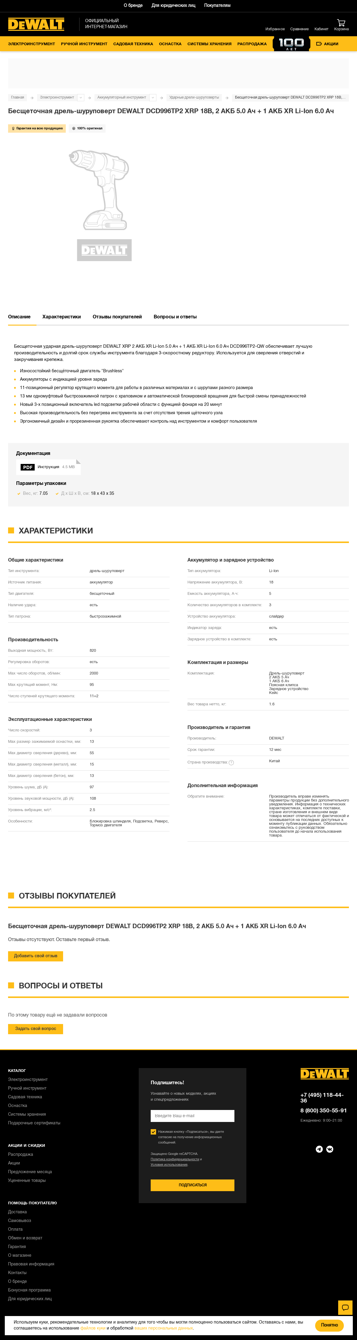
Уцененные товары (27, 1181)
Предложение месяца (30, 1172)
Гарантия (17, 1247)
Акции (327, 44)
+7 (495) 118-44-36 (322, 1098)
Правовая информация (31, 1264)
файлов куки (93, 1328)
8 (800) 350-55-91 (323, 1111)
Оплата (15, 1230)
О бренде (133, 6)
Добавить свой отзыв (35, 956)
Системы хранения (209, 44)
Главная (17, 97)
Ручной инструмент (84, 44)
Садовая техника (133, 44)
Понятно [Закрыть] (329, 1325)
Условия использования (169, 1164)
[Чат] (345, 1307)
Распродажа (252, 44)
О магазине (19, 1256)
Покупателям (217, 6)
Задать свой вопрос (35, 1029)
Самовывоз (19, 1221)
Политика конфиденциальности (175, 1159)
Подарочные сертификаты (34, 1123)
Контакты (17, 1273)
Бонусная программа (29, 1290)
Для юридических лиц (173, 6)
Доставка (17, 1212)
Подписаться (193, 1185)
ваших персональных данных (164, 1328)
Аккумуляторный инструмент (121, 97)
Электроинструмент (31, 44)
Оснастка (170, 44)
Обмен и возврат (25, 1238)
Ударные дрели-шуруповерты (194, 97)
